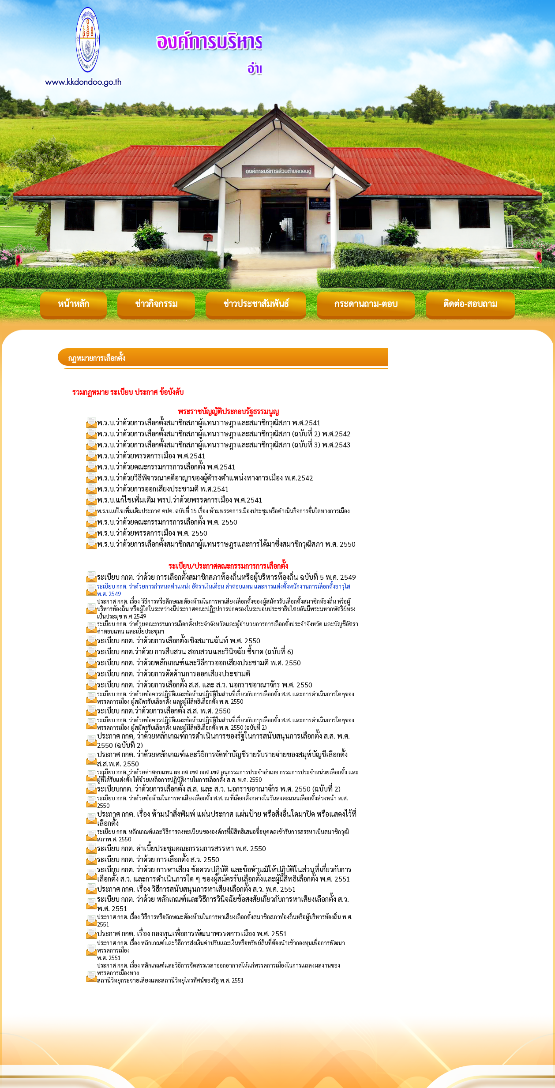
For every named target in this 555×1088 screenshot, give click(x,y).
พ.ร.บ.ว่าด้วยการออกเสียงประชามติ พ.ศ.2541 (163, 488)
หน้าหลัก (73, 303)
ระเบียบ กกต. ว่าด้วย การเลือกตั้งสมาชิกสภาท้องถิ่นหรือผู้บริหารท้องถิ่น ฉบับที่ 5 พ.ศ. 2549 (226, 577)
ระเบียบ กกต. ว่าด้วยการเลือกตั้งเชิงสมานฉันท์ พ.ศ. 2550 (178, 640)
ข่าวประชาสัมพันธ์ (256, 303)
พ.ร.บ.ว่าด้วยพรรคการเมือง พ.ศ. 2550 (152, 532)
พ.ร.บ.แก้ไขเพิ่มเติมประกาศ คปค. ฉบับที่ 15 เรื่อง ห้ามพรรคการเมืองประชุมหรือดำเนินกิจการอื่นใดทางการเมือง (223, 510)
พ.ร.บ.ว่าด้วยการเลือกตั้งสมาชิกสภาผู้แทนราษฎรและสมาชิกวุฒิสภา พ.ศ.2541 (209, 422)
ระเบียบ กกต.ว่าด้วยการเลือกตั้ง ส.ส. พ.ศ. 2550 (164, 710)
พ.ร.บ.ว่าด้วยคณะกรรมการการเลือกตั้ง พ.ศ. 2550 (167, 521)
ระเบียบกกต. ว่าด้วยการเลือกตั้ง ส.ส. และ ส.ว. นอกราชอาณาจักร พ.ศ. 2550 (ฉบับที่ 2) (219, 788)
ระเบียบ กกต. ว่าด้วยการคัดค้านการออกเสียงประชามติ (173, 673)
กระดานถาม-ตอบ (366, 303)
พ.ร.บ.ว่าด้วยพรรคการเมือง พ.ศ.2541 (151, 455)
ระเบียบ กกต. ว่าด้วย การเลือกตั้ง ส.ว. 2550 (158, 859)
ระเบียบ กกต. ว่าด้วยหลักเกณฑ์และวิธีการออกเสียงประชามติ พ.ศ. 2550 (199, 662)
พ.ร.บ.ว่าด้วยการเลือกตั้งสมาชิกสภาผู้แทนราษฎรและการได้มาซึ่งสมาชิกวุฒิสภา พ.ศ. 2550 (226, 543)
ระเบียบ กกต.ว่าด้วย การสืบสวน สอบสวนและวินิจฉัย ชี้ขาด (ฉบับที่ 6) (195, 651)
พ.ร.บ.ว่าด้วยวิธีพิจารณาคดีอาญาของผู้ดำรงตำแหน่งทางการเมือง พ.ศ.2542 (205, 477)
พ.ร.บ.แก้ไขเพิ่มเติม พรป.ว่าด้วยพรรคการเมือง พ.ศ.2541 (179, 499)
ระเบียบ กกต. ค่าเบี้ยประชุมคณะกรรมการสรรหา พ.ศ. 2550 (181, 848)
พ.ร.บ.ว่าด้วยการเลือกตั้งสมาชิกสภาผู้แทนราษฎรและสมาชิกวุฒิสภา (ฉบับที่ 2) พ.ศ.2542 (224, 433)
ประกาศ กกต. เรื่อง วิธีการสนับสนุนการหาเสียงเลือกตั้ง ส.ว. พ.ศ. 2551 (196, 888)
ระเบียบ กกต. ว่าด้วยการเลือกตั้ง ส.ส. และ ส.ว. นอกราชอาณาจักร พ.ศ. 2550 (204, 684)
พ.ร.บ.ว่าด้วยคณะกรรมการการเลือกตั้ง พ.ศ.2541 (166, 466)
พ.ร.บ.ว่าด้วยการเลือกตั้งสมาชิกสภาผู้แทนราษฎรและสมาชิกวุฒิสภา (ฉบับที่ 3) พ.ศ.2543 (224, 444)
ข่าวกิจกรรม (156, 303)
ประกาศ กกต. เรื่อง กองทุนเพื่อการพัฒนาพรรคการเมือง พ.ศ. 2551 (192, 933)
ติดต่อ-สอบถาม (470, 303)
